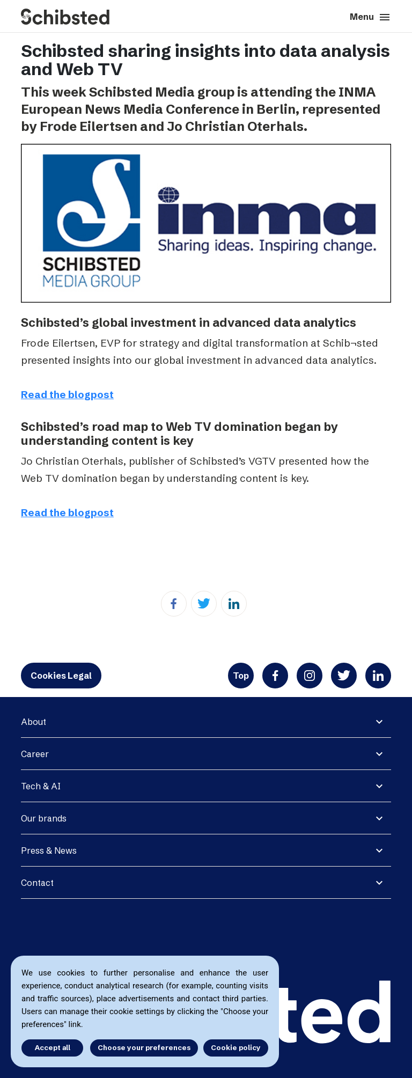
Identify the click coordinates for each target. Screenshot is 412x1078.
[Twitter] (204, 604)
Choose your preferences (144, 1047)
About (33, 721)
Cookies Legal (61, 675)
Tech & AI (41, 786)
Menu (370, 17)
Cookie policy (236, 1047)
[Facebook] (174, 604)
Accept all (52, 1047)
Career (35, 754)
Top (241, 675)
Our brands (44, 818)
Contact (37, 882)
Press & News (49, 850)
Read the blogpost (67, 394)
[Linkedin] (234, 604)
